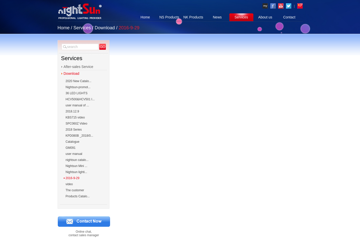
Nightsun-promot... (78, 87)
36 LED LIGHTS (77, 93)
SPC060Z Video (76, 123)
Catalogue (73, 141)
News (217, 17)
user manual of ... (77, 105)
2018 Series (74, 129)
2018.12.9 (72, 111)
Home (145, 17)
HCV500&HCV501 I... (80, 99)
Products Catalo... (78, 196)
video (69, 184)
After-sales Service (78, 67)
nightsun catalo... (77, 160)
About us (265, 17)
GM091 (71, 148)
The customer (75, 190)
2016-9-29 (73, 178)
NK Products (193, 17)
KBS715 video (75, 117)
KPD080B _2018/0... (79, 135)
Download (105, 27)
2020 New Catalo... (78, 81)
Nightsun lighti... (76, 172)
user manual (74, 154)
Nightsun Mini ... (76, 166)
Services (241, 17)
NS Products (169, 17)
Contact (289, 17)
